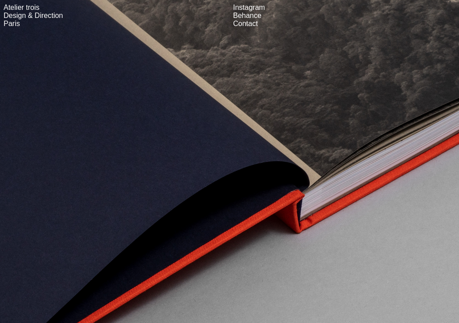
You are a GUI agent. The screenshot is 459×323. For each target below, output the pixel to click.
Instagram (249, 7)
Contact (245, 23)
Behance (247, 15)
